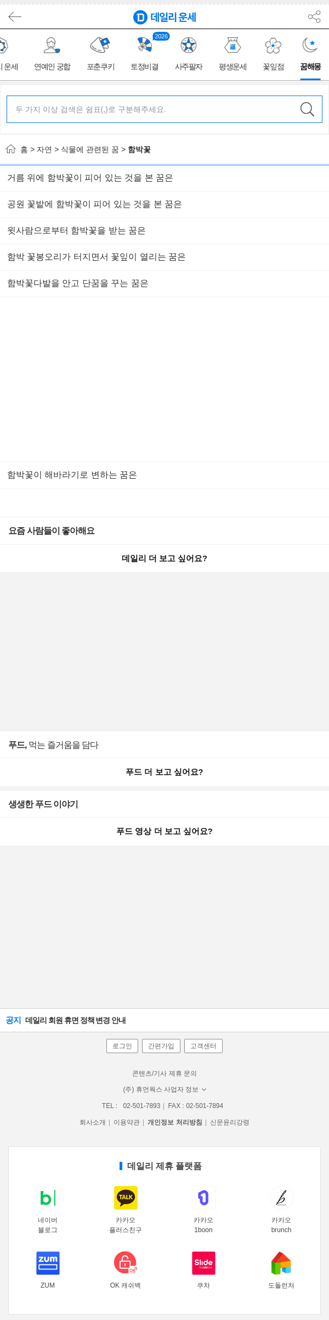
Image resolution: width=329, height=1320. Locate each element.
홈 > (20, 149)
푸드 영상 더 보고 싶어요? (164, 831)
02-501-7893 (141, 1106)
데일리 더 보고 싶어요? (164, 558)
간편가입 (161, 1046)
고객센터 (203, 1046)
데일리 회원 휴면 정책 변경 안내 (65, 1020)
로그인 (122, 1046)
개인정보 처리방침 (175, 1122)
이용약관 (127, 1122)
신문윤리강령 (229, 1122)
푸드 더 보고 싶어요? (164, 772)
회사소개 (93, 1122)
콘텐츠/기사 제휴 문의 (164, 1073)
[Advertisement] (164, 379)
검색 (307, 109)
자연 (44, 149)
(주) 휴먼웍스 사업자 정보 (164, 1090)
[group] (53, 54)
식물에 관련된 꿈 (90, 149)
